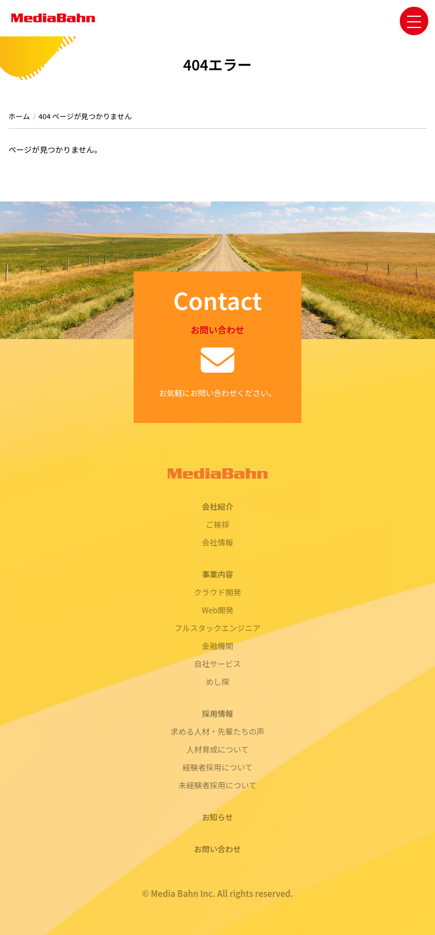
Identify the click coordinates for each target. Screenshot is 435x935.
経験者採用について (217, 767)
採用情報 (217, 713)
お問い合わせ (217, 848)
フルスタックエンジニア (217, 627)
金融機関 (217, 645)
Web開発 (218, 609)
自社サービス (217, 663)
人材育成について (217, 749)
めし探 (217, 681)
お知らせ (217, 817)
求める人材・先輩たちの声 (217, 731)
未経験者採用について (217, 785)
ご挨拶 (217, 524)
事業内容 (217, 574)
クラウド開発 (217, 592)
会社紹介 (217, 506)
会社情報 (217, 542)
